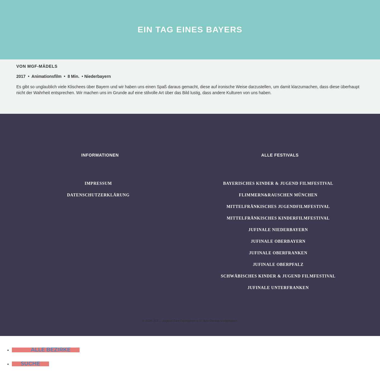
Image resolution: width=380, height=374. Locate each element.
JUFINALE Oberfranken (278, 253)
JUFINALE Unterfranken (278, 287)
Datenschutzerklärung (98, 195)
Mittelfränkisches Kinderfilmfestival (278, 218)
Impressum (98, 183)
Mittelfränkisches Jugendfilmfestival (278, 206)
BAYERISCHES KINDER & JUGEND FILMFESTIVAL (278, 183)
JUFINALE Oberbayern (278, 241)
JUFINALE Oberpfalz (278, 264)
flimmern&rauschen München (278, 195)
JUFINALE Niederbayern (278, 230)
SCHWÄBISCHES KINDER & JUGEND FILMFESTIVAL (278, 276)
